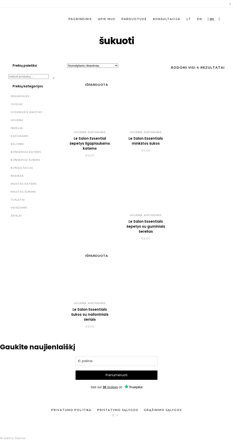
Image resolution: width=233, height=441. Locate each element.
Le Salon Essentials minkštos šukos (146, 141)
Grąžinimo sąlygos (163, 410)
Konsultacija (22, 167)
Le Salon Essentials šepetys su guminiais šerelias (146, 226)
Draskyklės (20, 96)
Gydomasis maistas (26, 112)
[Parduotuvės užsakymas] (92, 65)
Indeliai (17, 128)
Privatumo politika (71, 410)
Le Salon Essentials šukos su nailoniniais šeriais (90, 314)
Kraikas (17, 175)
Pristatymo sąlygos (117, 410)
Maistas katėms (24, 183)
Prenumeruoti (116, 375)
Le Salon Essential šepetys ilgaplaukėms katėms (90, 143)
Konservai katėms (26, 152)
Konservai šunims (25, 159)
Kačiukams (19, 136)
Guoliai (17, 104)
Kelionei (17, 144)
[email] (116, 361)
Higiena (17, 120)
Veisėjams (19, 207)
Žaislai (16, 215)
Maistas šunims (23, 191)
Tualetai (18, 199)
